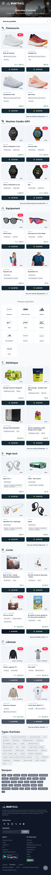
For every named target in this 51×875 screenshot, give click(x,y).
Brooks (23, 778)
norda (27, 788)
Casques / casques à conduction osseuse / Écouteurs (17, 757)
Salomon (16, 775)
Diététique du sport (9, 391)
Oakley (14, 782)
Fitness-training (27, 760)
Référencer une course (34, 845)
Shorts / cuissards (40, 760)
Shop (28, 854)
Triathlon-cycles (19, 750)
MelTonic (15, 788)
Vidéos (29, 857)
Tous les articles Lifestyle (38, 727)
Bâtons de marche (8, 747)
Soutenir (30, 860)
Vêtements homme (32, 750)
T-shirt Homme (40, 708)
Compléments (6, 760)
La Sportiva (6, 782)
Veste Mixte (14, 670)
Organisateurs (31, 847)
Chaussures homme (10, 56)
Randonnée (17, 760)
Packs (4, 763)
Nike (4, 775)
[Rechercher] (45, 868)
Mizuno (43, 778)
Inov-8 (4, 785)
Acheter (13, 69)
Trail (30, 59)
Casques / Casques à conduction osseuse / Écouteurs (13, 485)
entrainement (7, 621)
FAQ (18, 867)
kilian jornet (7, 618)
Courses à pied (7, 840)
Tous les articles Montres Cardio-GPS (34, 203)
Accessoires (7, 237)
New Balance (14, 778)
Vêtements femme (33, 743)
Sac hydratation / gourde (10, 743)
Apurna (34, 785)
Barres (18, 391)
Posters (29, 852)
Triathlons (5, 845)
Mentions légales (7, 867)
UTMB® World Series (8, 852)
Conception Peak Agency (30, 867)
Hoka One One (33, 775)
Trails (4, 842)
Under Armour (43, 788)
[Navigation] (3, 3)
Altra (29, 778)
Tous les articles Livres (39, 637)
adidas (24, 775)
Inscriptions (30, 849)
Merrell (33, 782)
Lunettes (15, 237)
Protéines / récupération (35, 753)
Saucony (5, 778)
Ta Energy (26, 785)
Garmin (35, 778)
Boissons (43, 393)
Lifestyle (6, 670)
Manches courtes (7, 750)
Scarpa (34, 788)
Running (6, 59)
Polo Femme (40, 670)
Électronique (7, 150)
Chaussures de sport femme (37, 56)
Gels (18, 431)
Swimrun (5, 849)
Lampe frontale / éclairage (36, 485)
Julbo (20, 782)
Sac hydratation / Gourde (11, 278)
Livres (14, 580)
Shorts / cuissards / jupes (10, 753)
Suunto (40, 782)
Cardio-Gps (16, 150)
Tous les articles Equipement (37, 294)
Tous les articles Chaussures (37, 116)
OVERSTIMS (6, 788)
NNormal (17, 785)
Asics (9, 775)
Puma (26, 782)
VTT (3, 847)
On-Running (43, 775)
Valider (25, 832)
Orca (11, 785)
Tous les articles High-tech (37, 545)
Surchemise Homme (10, 712)
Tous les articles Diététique (37, 449)
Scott (40, 785)
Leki (21, 788)
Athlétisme (45, 757)
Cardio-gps (39, 740)
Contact (29, 840)
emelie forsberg (17, 618)
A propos (30, 842)
